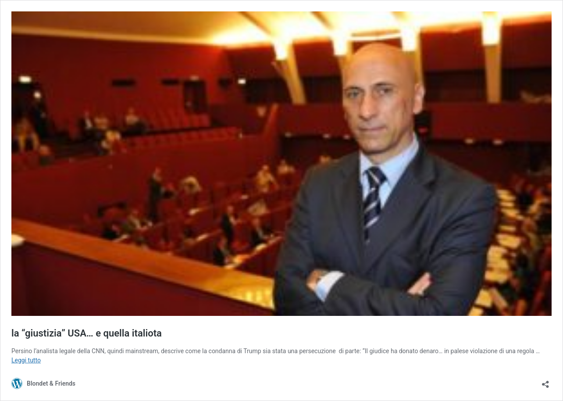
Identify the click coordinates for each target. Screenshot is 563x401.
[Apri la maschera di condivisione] (545, 381)
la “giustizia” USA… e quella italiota (86, 333)
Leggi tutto (26, 360)
